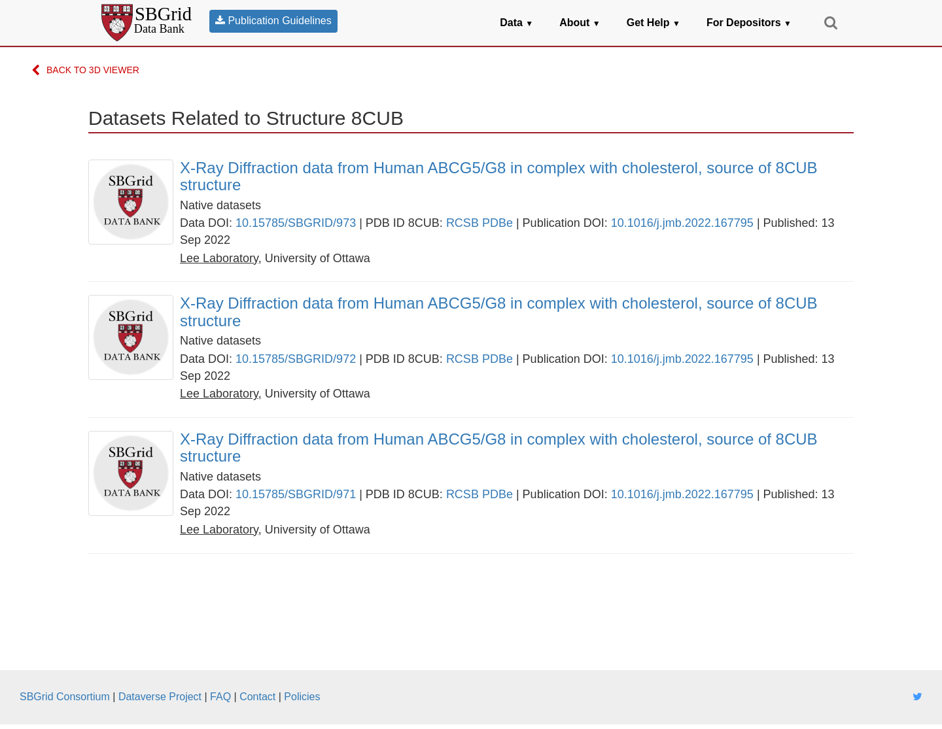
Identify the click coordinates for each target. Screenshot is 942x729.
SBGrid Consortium (65, 696)
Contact (257, 696)
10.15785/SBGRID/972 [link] (296, 358)
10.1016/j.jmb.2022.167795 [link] (682, 222)
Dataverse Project (159, 696)
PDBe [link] (497, 222)
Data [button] (516, 22)
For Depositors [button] (749, 22)
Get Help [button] (653, 22)
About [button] (580, 22)
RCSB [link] (462, 222)
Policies (302, 696)
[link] (517, 177)
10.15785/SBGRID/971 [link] (296, 494)
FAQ (220, 696)
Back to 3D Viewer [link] (85, 71)
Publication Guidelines (273, 20)
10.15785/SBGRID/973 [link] (296, 222)
